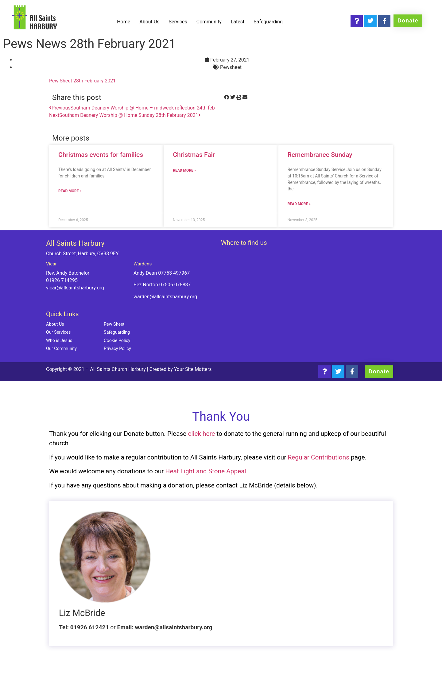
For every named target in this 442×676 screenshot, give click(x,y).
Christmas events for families (100, 154)
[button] (226, 97)
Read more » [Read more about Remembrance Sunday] (299, 204)
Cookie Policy (117, 340)
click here (201, 433)
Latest (238, 22)
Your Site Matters (193, 369)
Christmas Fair (194, 154)
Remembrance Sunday (320, 154)
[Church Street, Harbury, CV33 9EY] (308, 298)
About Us (149, 22)
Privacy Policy (117, 348)
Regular (299, 457)
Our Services (58, 332)
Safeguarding (268, 22)
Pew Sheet (114, 324)
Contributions (330, 457)
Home (123, 22)
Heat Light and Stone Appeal (205, 471)
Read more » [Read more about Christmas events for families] (69, 191)
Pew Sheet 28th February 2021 (82, 81)
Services (178, 22)
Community (209, 22)
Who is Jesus (59, 340)
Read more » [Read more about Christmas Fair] (184, 170)
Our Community (61, 348)
